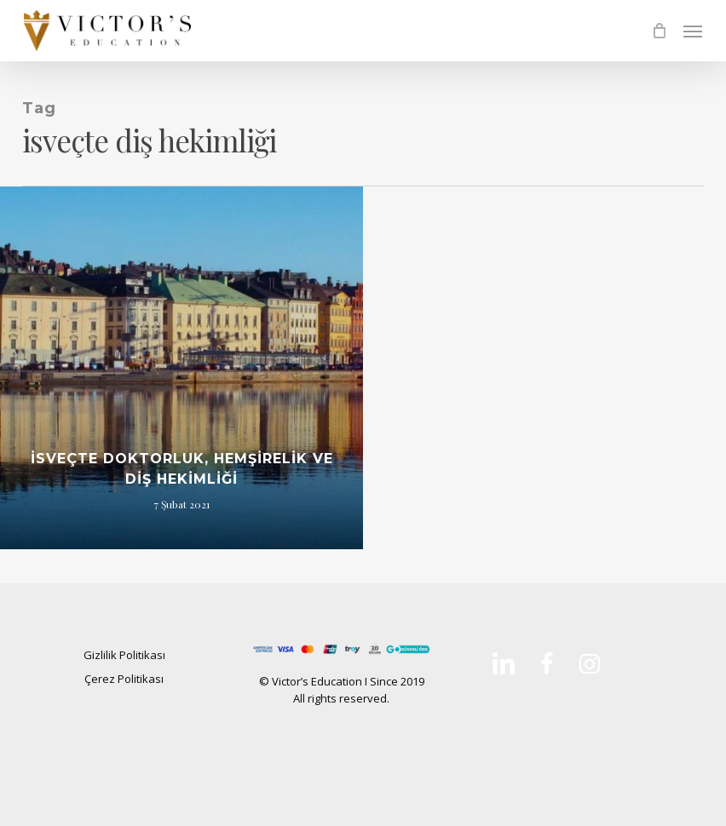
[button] (692, 30)
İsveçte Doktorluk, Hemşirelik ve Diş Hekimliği (182, 468)
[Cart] (658, 30)
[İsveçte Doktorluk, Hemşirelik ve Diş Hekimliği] (181, 367)
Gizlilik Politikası (124, 655)
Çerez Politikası (124, 678)
